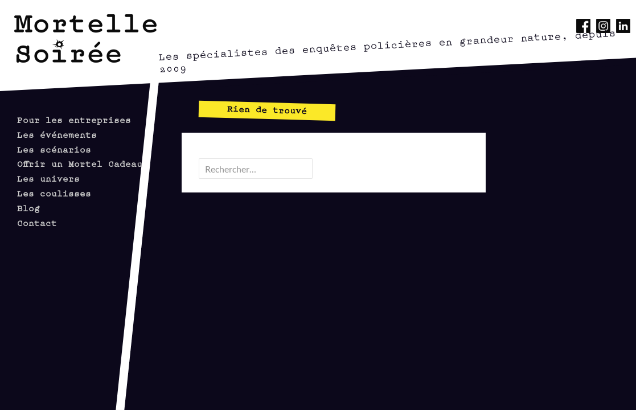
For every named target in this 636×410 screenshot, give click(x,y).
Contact (37, 222)
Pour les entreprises (74, 119)
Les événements (57, 134)
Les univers (48, 178)
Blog (28, 207)
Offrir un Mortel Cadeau (79, 163)
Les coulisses (54, 192)
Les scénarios (54, 149)
